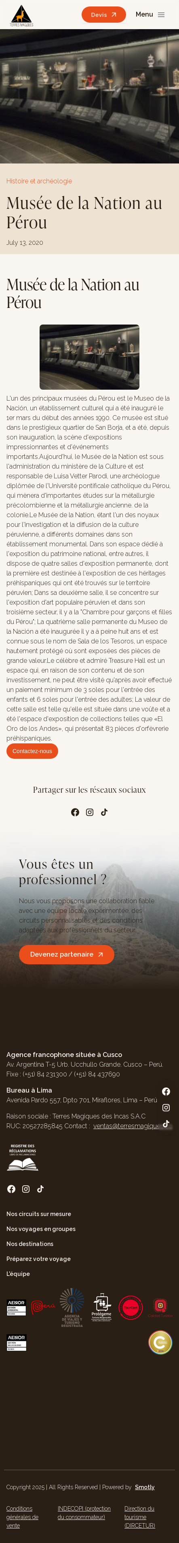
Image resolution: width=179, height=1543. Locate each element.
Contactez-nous (32, 751)
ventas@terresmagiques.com (136, 1126)
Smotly (145, 1487)
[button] (151, 14)
